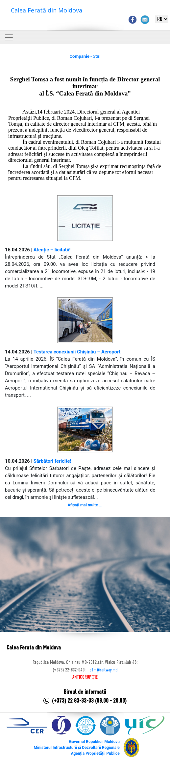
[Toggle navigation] (9, 37)
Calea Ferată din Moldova (46, 10)
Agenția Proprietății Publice (95, 753)
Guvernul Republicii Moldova (94, 741)
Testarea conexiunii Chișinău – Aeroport (77, 352)
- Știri (84, 56)
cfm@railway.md (103, 670)
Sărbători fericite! (52, 461)
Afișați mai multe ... (85, 505)
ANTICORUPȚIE (84, 677)
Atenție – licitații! (52, 250)
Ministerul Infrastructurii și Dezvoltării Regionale (76, 747)
